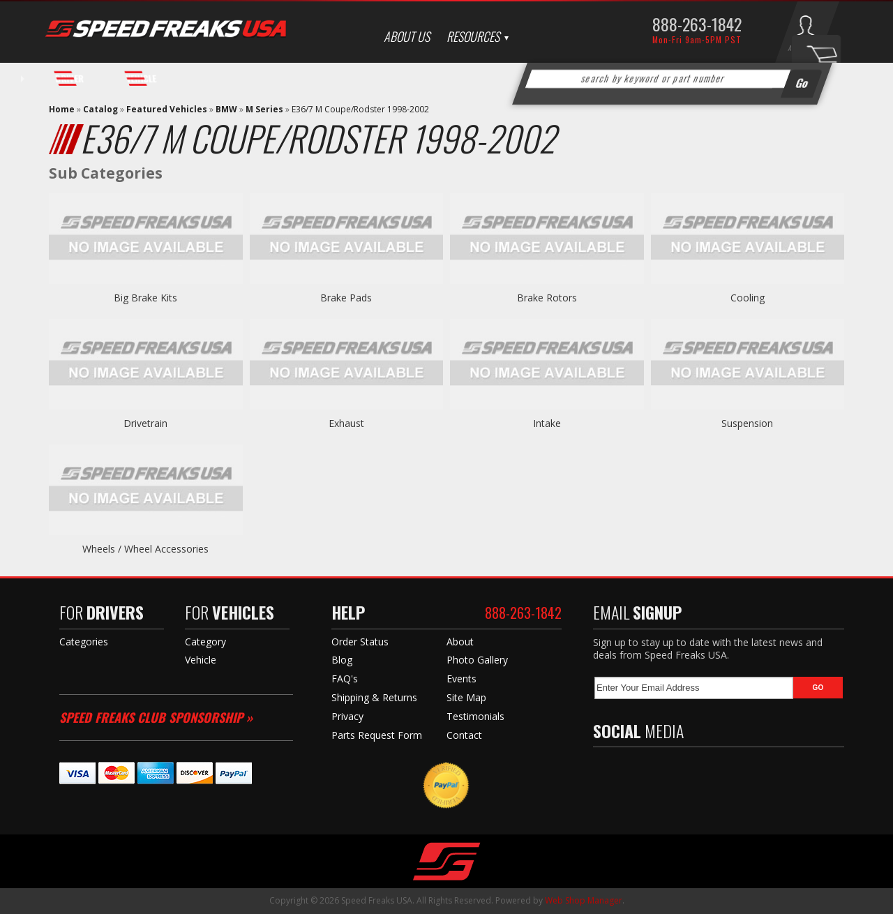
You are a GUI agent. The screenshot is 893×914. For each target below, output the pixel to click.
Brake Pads (346, 297)
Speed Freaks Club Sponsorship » (156, 717)
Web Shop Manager (583, 900)
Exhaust (346, 423)
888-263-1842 (697, 23)
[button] (672, 79)
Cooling (747, 297)
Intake (547, 423)
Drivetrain (145, 423)
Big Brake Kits (145, 297)
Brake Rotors (547, 297)
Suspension (747, 423)
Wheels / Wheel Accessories (145, 548)
